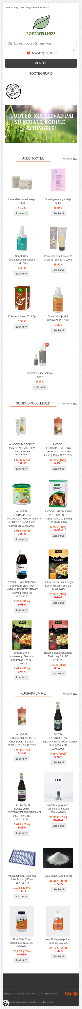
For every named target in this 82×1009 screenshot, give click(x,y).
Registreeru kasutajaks (37, 7)
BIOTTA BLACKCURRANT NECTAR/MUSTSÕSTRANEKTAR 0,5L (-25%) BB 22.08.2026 (59, 741)
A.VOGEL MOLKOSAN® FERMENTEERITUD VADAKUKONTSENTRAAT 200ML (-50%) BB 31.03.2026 (22, 589)
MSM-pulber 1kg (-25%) (58, 875)
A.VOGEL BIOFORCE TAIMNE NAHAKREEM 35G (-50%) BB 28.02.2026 (22, 450)
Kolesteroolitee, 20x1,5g (22, 316)
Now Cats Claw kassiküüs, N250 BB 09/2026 (21, 943)
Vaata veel (70, 158)
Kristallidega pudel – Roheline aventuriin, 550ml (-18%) (58, 809)
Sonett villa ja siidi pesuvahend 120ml (58, 318)
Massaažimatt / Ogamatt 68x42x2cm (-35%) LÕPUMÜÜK (22, 879)
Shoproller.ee (72, 994)
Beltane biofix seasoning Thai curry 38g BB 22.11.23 (58, 656)
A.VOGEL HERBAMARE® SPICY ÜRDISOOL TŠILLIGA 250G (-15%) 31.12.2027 (58, 450)
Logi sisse (19, 7)
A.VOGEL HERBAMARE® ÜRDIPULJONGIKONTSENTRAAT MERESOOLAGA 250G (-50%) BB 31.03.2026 (22, 518)
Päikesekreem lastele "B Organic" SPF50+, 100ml (58, 258)
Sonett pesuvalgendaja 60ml (58, 201)
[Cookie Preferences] (5, 1003)
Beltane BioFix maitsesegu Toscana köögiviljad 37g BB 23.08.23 (21, 658)
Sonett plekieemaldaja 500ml (40, 375)
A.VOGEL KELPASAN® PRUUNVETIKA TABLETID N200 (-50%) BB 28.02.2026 (58, 517)
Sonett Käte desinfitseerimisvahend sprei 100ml (22, 260)
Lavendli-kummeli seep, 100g (21, 201)
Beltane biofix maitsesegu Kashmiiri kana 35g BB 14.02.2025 (58, 586)
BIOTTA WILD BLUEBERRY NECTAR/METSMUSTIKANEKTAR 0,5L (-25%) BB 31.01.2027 (22, 812)
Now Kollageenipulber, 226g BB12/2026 (58, 941)
